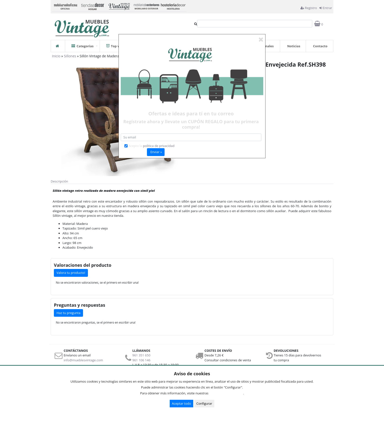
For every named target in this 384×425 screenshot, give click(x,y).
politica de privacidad (159, 146)
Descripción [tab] (59, 181)
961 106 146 (141, 360)
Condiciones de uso (227, 393)
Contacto (320, 46)
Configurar (204, 403)
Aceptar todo (181, 403)
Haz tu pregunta (69, 313)
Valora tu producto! (71, 272)
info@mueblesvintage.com (83, 360)
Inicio (56, 56)
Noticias (293, 46)
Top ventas (117, 44)
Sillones (70, 56)
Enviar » (156, 152)
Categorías (83, 44)
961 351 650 (141, 355)
